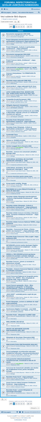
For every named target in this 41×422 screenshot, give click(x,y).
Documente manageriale (17, 36)
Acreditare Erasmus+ (16, 186)
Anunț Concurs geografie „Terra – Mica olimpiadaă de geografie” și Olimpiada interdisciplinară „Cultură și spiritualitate (20, 286)
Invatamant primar (15, 193)
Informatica (14, 318)
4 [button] (21, 27)
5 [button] (23, 27)
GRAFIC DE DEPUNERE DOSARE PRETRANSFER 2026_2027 (17, 329)
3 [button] (18, 27)
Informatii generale (16, 148)
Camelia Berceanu (20, 316)
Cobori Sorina (19, 297)
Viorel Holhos (19, 82)
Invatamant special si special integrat (20, 356)
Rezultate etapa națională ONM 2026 (18, 80)
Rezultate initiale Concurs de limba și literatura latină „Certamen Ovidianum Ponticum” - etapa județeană (22, 214)
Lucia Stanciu (19, 69)
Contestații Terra (12, 134)
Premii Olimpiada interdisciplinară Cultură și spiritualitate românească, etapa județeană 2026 (22, 40)
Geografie (13, 137)
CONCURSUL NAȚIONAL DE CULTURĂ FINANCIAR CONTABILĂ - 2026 (19, 160)
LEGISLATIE (14, 258)
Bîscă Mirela (18, 136)
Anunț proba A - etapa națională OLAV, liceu (21, 86)
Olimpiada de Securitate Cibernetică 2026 (20, 337)
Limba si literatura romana (17, 51)
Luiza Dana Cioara (20, 162)
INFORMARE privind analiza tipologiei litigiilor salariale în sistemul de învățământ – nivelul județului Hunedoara (22, 246)
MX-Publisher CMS (26, 418)
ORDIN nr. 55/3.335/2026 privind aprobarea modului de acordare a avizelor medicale (20, 255)
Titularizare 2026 (15, 70)
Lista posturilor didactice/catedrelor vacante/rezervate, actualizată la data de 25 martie (21, 360)
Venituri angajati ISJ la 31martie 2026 (18, 146)
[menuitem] (6, 9)
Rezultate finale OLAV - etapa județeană (19, 377)
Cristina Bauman (19, 154)
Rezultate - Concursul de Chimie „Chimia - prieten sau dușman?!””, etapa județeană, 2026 (22, 230)
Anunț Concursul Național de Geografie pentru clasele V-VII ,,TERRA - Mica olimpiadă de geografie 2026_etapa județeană (22, 277)
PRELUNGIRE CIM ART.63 (15, 322)
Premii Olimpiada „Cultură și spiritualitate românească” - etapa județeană (20, 47)
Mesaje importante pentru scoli (19, 102)
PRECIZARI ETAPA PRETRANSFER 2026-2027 (22, 344)
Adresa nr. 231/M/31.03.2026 (15, 140)
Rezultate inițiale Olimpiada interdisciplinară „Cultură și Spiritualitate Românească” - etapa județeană (22, 198)
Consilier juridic (19, 106)
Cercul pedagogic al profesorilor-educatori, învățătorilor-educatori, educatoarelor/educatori (22, 352)
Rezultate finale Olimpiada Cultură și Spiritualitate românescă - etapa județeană (20, 120)
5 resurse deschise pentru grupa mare (19, 176)
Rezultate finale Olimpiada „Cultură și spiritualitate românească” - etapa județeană (21, 128)
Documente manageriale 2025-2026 (18, 34)
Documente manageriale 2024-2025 (18, 54)
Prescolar (13, 180)
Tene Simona (18, 50)
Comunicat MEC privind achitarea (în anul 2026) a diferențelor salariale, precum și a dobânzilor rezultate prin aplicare (22, 112)
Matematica (14, 83)
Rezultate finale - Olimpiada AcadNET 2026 (20, 315)
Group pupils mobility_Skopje (16, 183)
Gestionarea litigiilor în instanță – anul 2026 (21, 309)
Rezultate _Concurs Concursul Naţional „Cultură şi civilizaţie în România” (22, 269)
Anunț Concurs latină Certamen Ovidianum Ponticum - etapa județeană (21, 383)
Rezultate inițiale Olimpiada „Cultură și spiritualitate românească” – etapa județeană (21, 206)
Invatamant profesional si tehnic (19, 164)
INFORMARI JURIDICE (17, 108)
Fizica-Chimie (14, 233)
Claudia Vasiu (19, 95)
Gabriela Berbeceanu (21, 178)
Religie (12, 44)
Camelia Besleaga (20, 323)
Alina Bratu (18, 264)
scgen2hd (18, 76)
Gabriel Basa (18, 42)
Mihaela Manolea (20, 35)
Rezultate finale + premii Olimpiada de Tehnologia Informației (19, 390)
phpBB (14, 416)
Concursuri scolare (16, 77)
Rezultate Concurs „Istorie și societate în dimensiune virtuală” (20, 262)
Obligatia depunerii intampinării (17, 105)
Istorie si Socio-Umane (17, 266)
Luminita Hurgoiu (19, 192)
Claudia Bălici (19, 100)
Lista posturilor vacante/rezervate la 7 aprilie (21, 67)
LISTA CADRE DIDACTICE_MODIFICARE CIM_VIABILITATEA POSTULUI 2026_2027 (20, 92)
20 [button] (28, 27)
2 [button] (16, 27)
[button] (10, 26)
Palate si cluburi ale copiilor (18, 298)
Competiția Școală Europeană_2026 (18, 99)
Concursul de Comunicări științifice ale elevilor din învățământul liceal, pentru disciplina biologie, (22, 369)
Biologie (13, 156)
